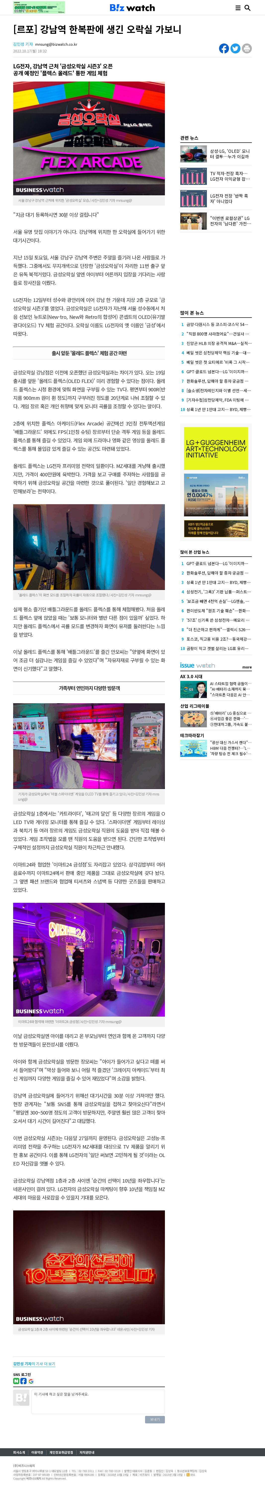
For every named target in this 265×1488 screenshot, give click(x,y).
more (247, 666)
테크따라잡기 (192, 735)
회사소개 (19, 1452)
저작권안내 (86, 1452)
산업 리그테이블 (194, 706)
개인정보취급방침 (61, 1452)
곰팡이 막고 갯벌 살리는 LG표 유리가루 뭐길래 (225, 648)
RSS (191, 1475)
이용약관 (37, 1452)
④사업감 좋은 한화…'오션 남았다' (237, 718)
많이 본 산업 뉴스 (194, 552)
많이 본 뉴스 (192, 312)
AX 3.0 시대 (191, 676)
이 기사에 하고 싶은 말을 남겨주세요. (98, 1402)
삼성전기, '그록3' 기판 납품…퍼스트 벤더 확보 (225, 592)
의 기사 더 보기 (34, 1363)
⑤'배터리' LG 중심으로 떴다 (232, 713)
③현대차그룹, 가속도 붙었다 (232, 724)
